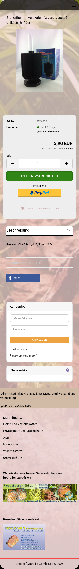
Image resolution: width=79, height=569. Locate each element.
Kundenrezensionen (23, 262)
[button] (23, 278)
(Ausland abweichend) (48, 131)
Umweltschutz (12, 457)
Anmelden (39, 339)
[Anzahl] (39, 163)
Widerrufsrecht (13, 451)
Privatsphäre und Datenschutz (23, 431)
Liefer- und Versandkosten (20, 424)
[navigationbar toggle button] (73, 5)
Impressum (10, 444)
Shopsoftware (25, 563)
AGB (6, 437)
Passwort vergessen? (24, 355)
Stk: (8, 155)
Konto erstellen (19, 349)
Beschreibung (17, 230)
